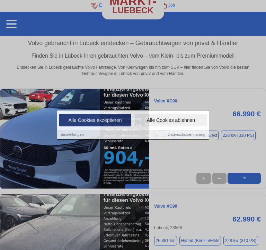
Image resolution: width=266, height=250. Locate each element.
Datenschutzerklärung (186, 135)
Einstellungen (72, 135)
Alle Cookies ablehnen (171, 120)
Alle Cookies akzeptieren (95, 120)
